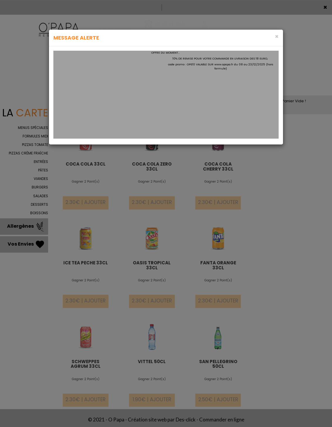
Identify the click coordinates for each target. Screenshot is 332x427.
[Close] (277, 36)
